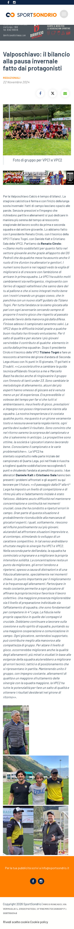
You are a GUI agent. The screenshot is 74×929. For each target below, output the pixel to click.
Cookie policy (39, 922)
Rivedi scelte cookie (16, 922)
